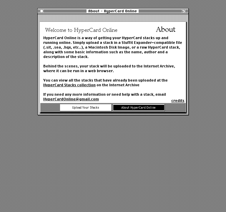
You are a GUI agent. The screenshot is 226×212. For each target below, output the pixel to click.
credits (178, 100)
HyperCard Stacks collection (69, 85)
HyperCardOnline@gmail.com (71, 99)
